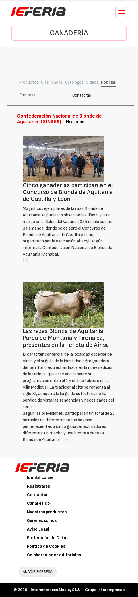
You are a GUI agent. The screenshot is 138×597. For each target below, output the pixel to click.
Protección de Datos (47, 538)
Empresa (27, 95)
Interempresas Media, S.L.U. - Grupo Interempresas (78, 589)
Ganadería (69, 33)
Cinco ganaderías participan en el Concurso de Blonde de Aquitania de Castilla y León (68, 192)
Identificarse (40, 477)
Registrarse (38, 486)
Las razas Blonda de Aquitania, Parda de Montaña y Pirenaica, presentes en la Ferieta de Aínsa (66, 338)
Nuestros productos (47, 512)
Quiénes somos (42, 520)
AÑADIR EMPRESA (38, 571)
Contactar (81, 95)
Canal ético (38, 503)
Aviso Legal (38, 529)
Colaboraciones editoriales (54, 555)
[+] (25, 261)
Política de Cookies (46, 546)
